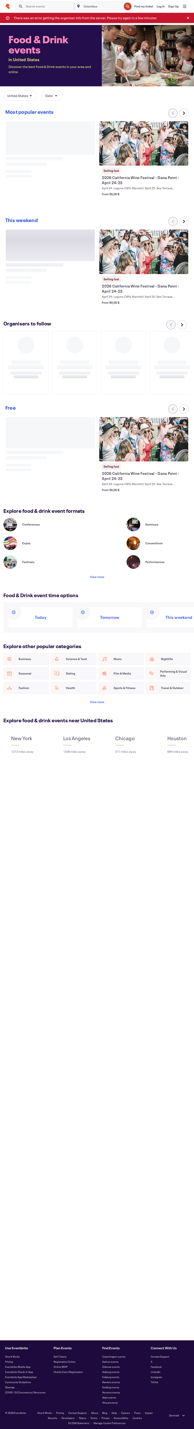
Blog (104, 1413)
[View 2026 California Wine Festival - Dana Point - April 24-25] (143, 143)
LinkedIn (155, 1372)
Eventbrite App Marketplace (21, 1377)
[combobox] (102, 6)
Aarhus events (110, 1361)
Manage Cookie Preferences (109, 1423)
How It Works (12, 1356)
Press (137, 1413)
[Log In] (160, 6)
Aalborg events (111, 1372)
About (94, 1413)
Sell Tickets (60, 1356)
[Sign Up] (173, 6)
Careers (125, 1413)
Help (114, 1413)
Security (52, 1418)
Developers (68, 1418)
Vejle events (109, 1397)
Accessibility (121, 1418)
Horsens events (111, 1392)
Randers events (111, 1382)
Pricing (9, 1361)
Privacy (106, 1418)
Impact (149, 1413)
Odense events (111, 1366)
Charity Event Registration (68, 1372)
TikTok (154, 1382)
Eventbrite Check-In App (19, 1372)
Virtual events (110, 1402)
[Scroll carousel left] (173, 221)
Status (82, 1418)
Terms (93, 1418)
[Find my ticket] (144, 6)
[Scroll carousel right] (184, 113)
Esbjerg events (110, 1377)
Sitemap (10, 1387)
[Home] (7, 6)
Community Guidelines (18, 1382)
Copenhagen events (113, 1356)
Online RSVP (61, 1366)
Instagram (156, 1377)
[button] (20, 96)
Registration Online (65, 1361)
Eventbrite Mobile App (18, 1366)
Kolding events (110, 1387)
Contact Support (160, 1356)
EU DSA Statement (78, 1423)
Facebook (156, 1366)
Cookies (137, 1418)
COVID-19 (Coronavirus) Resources (25, 1392)
